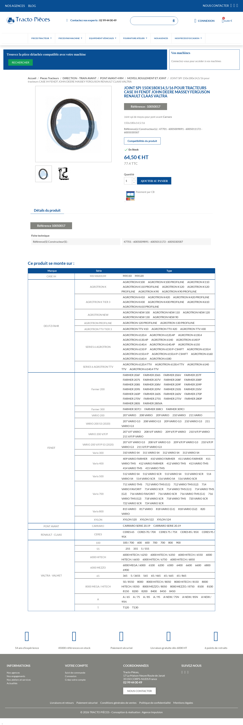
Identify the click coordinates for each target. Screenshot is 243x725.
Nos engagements (16, 676)
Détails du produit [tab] (47, 210)
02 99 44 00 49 (107, 20)
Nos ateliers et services (19, 679)
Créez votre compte (75, 679)
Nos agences (13, 672)
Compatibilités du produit (142, 140)
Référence (44, 225)
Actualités (12, 683)
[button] (139, 691)
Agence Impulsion (152, 712)
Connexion (70, 676)
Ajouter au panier (154, 181)
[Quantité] (128, 180)
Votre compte (76, 665)
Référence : (138, 106)
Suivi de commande (75, 672)
